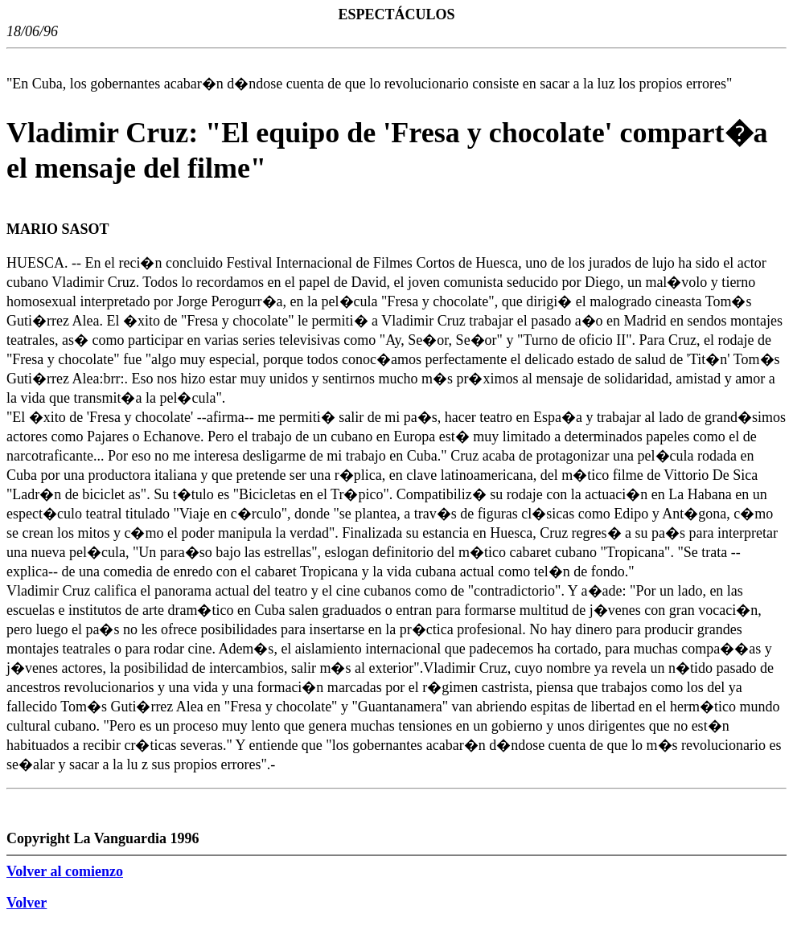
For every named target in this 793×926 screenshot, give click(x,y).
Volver (26, 903)
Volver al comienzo (64, 871)
